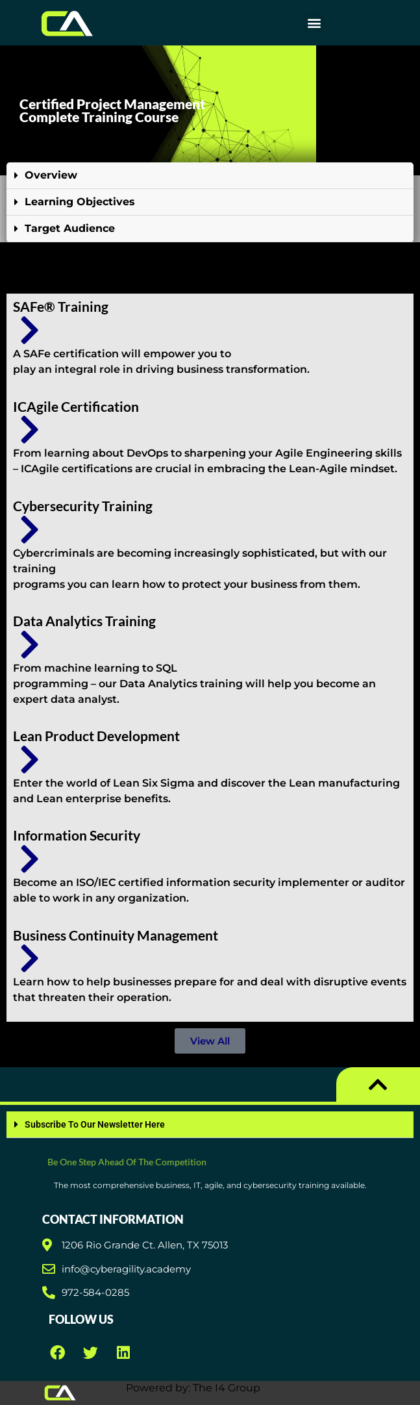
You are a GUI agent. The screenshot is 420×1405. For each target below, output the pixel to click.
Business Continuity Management (115, 935)
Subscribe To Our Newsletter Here (95, 1124)
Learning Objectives (80, 202)
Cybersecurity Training (83, 506)
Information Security (76, 835)
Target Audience (70, 228)
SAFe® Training (60, 306)
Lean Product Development (96, 736)
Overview (51, 175)
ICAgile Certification (76, 406)
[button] (314, 23)
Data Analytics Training (84, 621)
